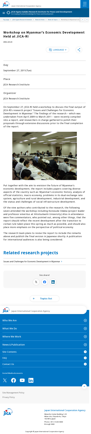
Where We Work (11, 336)
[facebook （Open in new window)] (13, 380)
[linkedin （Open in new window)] (31, 380)
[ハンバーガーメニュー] (84, 3)
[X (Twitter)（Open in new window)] (4, 380)
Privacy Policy (8, 397)
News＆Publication (13, 344)
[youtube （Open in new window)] (22, 380)
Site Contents (9, 351)
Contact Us (8, 364)
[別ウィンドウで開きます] (36, 282)
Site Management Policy (13, 392)
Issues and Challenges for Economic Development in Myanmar (33, 261)
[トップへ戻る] (84, 386)
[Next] (87, 19)
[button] (57, 49)
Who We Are (9, 320)
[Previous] (83, 19)
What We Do (9, 328)
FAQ (4, 357)
